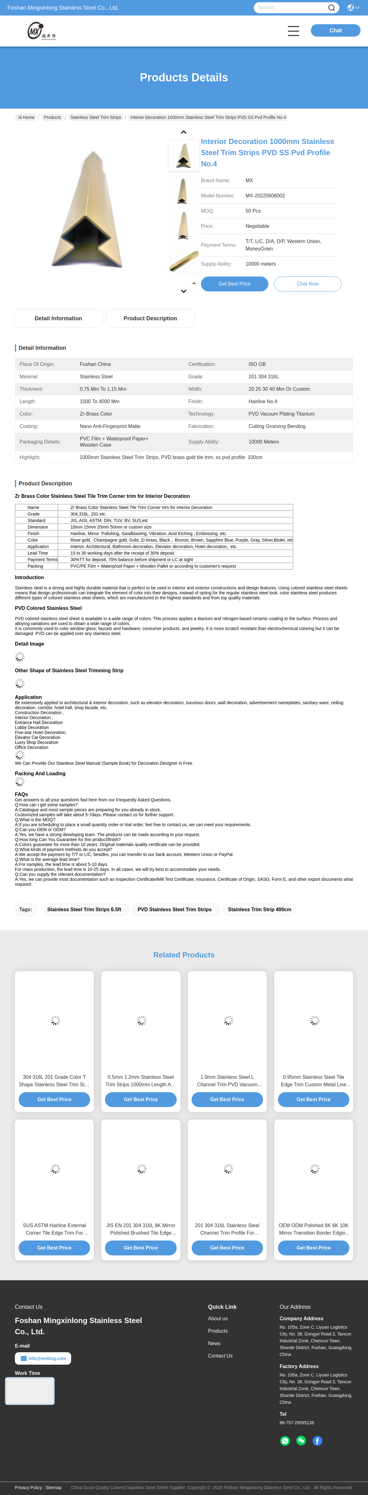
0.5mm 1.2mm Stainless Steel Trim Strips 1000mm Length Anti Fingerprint (140, 1081)
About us (218, 1318)
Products (52, 117)
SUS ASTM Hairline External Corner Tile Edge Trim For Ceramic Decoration (54, 1230)
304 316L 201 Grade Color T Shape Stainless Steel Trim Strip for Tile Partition (54, 1081)
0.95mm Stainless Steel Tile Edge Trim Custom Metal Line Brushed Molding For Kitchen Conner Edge (314, 1081)
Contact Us (220, 1355)
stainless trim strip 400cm (259, 909)
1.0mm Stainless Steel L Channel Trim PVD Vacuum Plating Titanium (227, 1081)
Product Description (150, 318)
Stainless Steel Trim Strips (95, 117)
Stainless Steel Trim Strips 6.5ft (84, 909)
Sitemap (53, 1487)
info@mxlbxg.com (43, 1358)
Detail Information (58, 318)
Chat (335, 30)
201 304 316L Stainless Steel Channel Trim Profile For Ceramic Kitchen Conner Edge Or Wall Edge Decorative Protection (227, 1230)
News (214, 1343)
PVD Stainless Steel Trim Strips (174, 909)
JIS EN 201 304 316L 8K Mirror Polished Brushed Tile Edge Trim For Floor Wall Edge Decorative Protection (141, 1230)
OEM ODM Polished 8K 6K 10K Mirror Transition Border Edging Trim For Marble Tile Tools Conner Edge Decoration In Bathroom (313, 1230)
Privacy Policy (28, 1487)
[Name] (331, 8)
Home (26, 117)
